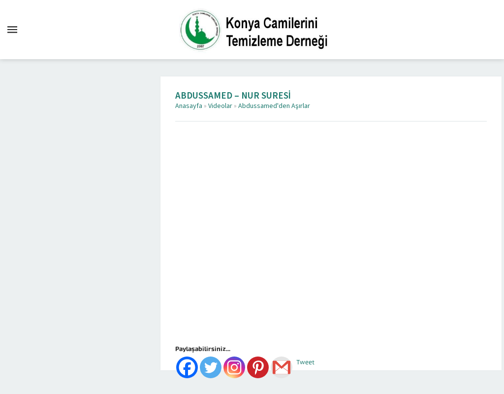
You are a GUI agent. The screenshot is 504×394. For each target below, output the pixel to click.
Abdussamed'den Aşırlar (274, 106)
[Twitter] (210, 367)
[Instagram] (234, 367)
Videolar (220, 106)
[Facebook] (187, 367)
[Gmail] (281, 367)
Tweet (305, 362)
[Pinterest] (258, 367)
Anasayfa (188, 106)
